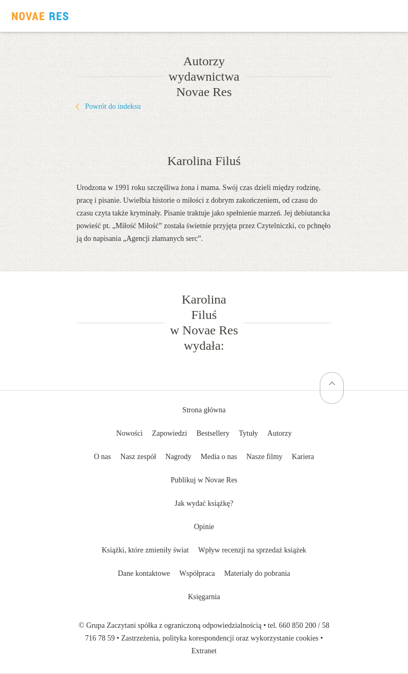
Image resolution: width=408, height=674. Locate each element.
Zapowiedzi (169, 433)
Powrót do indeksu (113, 106)
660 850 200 (297, 625)
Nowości (129, 433)
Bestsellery (213, 433)
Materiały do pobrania (257, 573)
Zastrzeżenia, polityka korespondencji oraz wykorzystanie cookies (220, 638)
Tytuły (248, 433)
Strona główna (203, 410)
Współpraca (197, 573)
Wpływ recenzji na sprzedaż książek (252, 550)
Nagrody (178, 457)
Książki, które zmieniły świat (145, 550)
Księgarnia (204, 597)
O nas (102, 457)
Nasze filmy (264, 457)
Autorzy (279, 433)
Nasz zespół (138, 457)
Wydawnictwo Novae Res (40, 16)
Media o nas (219, 457)
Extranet (203, 651)
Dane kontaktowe (144, 573)
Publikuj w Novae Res (204, 480)
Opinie (204, 527)
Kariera (303, 457)
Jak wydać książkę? (204, 503)
